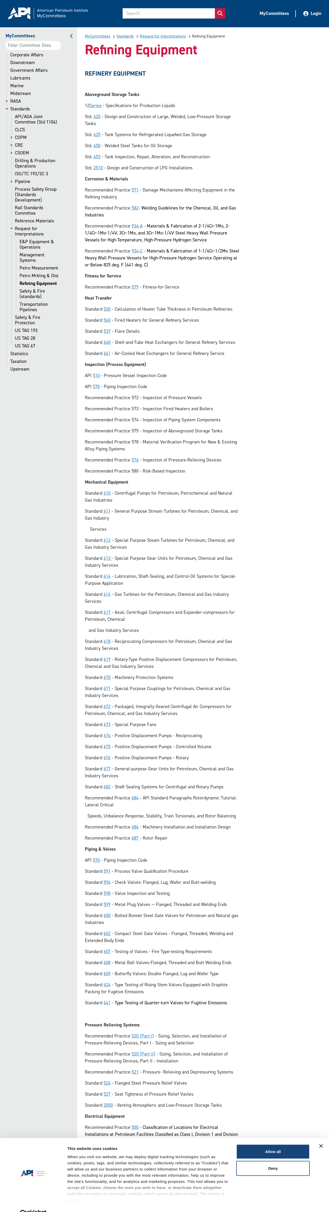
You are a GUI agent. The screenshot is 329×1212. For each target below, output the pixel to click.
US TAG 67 (25, 346)
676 (107, 758)
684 (135, 798)
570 (96, 386)
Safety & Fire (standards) (32, 294)
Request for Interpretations (29, 231)
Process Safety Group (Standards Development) (36, 195)
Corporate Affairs (26, 55)
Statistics (19, 353)
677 (107, 769)
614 (107, 576)
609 (107, 974)
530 (107, 309)
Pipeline (22, 181)
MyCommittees (274, 13)
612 (107, 540)
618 (107, 641)
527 (107, 1094)
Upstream (19, 369)
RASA (15, 101)
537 (107, 331)
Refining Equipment (38, 283)
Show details (79, 1202)
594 (107, 882)
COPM (21, 137)
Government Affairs (29, 70)
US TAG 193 (26, 330)
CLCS (20, 130)
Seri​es (95, 105)
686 (135, 827)
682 (107, 787)
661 (107, 353)
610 (107, 493)
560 (107, 320)
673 (107, 724)
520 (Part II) (143, 1054)
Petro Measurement (39, 268)
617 (107, 612)
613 (108, 558)
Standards (20, 109)
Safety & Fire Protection (27, 320)
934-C (137, 251)
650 (97, 146)
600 (107, 915)
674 (107, 736)
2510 (98, 168)
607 (107, 951)
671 (107, 688)
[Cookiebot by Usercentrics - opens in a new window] (33, 1202)
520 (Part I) (143, 1036)
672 (107, 706)
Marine (17, 86)
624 (107, 985)
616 (107, 594)
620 (97, 117)
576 (135, 460)
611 (107, 511)
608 (107, 963)
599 (107, 904)
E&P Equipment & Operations (37, 244)
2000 (108, 1105)
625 (97, 135)
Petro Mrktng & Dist (39, 275)
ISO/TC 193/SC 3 (31, 174)
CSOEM (22, 153)
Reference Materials (34, 221)
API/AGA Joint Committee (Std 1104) (36, 119)
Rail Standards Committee (29, 210)
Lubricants (20, 78)
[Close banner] (321, 1134)
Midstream (20, 93)
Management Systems (32, 257)
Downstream (22, 62)
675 (107, 747)
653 (97, 157)
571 (135, 190)
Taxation (18, 361)
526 (107, 1083)
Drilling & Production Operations (35, 163)
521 (135, 1072)
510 (96, 375)
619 (107, 659)
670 (107, 677)
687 (135, 838)
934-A (137, 226)
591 (107, 871)
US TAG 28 (25, 338)
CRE (19, 145)
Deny (273, 1157)
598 (107, 893)
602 (107, 933)
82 (136, 208)
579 (135, 287)
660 (107, 342)
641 (107, 1003)
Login (312, 13)
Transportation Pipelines (34, 307)
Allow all (273, 1140)
